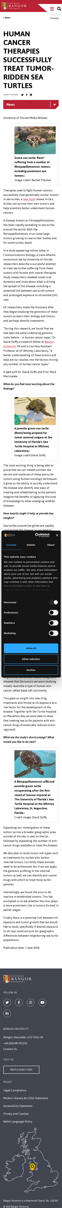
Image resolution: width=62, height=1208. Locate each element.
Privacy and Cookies (16, 1113)
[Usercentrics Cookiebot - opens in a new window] (36, 535)
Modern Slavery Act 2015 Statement (25, 1098)
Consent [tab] (11, 544)
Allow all (31, 648)
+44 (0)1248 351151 (15, 1043)
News (7, 17)
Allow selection (31, 659)
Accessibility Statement (17, 1106)
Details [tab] (31, 544)
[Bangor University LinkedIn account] (31, 95)
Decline (31, 669)
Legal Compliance (14, 1090)
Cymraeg (54, 18)
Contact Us (10, 1049)
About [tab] (50, 544)
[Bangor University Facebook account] (27, 95)
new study (29, 199)
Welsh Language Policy (17, 1121)
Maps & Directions (21, 1069)
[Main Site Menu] (52, 9)
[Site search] (59, 9)
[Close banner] (57, 535)
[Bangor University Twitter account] (22, 95)
